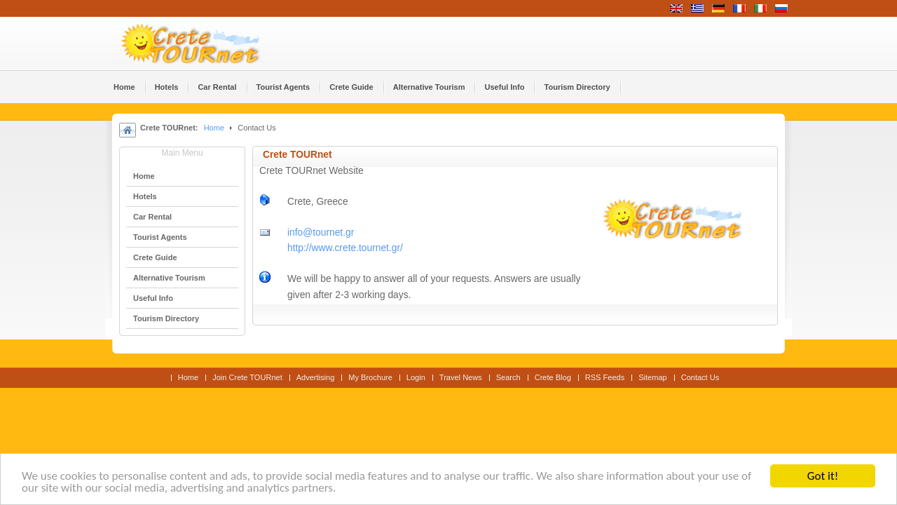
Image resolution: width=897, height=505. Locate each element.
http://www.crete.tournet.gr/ (345, 248)
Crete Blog (553, 377)
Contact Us (700, 377)
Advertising (315, 377)
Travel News (460, 377)
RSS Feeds (604, 377)
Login (415, 377)
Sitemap (652, 377)
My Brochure (370, 377)
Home (214, 127)
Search (508, 377)
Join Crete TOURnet (247, 377)
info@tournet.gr (320, 232)
